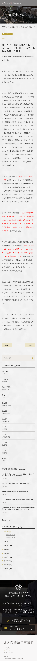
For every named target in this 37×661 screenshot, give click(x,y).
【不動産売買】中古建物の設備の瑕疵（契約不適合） (18, 499)
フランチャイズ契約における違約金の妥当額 (15, 483)
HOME (4, 26)
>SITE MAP (6, 656)
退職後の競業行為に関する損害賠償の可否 (15, 491)
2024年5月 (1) (10, 535)
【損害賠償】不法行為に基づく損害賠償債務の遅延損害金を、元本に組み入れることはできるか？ (18, 508)
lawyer (7, 33)
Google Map (7, 650)
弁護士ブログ (15, 26)
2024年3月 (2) (10, 538)
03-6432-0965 (9, 652)
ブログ (9, 26)
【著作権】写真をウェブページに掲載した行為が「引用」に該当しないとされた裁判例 (18, 475)
